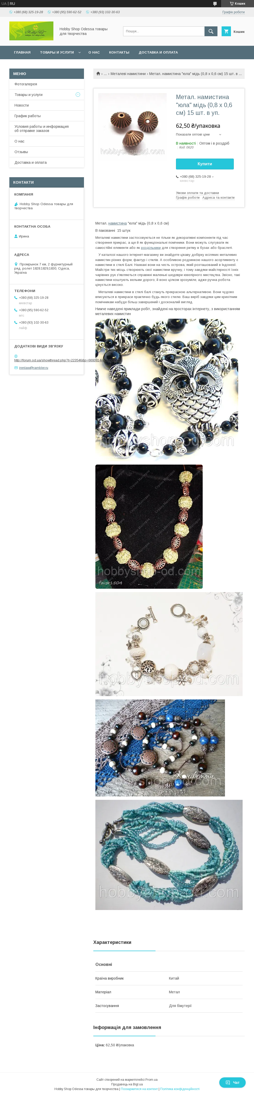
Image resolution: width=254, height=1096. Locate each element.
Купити (205, 164)
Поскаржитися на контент (139, 1089)
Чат (232, 1082)
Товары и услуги (57, 52)
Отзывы (21, 152)
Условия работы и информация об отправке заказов (42, 128)
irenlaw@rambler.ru (33, 368)
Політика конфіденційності (180, 1089)
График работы (28, 116)
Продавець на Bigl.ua (127, 1084)
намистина (117, 223)
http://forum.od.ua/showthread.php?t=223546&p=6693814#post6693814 (68, 360)
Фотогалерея (26, 84)
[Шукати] (210, 31)
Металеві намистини (128, 74)
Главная (22, 52)
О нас (94, 52)
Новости (22, 105)
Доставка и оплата (158, 52)
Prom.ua (151, 1080)
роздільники (151, 248)
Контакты (119, 52)
